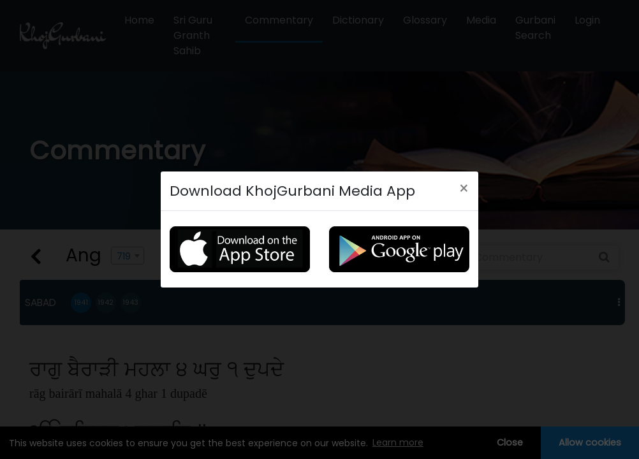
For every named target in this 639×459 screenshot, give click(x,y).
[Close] (464, 188)
